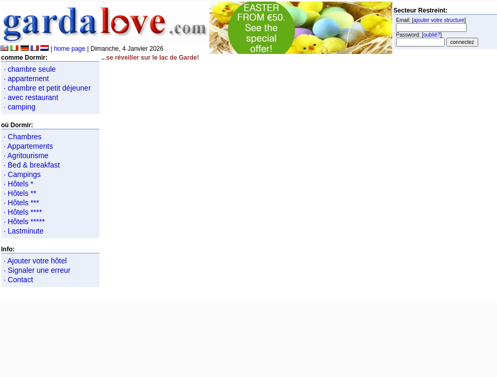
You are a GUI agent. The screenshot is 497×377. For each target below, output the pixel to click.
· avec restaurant (31, 97)
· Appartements (28, 146)
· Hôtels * (18, 184)
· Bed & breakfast (32, 165)
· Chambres (22, 136)
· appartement (26, 78)
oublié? (431, 35)
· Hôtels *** (21, 202)
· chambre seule (30, 69)
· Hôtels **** (23, 212)
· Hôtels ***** (24, 221)
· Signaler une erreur (37, 270)
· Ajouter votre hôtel (35, 261)
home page (69, 48)
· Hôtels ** (20, 193)
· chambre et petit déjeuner (47, 88)
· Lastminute (23, 231)
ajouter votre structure (438, 20)
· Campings (22, 174)
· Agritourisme (26, 155)
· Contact (18, 279)
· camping (20, 107)
